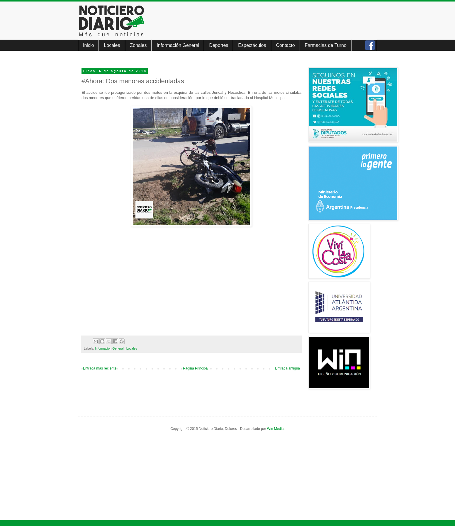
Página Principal (195, 368)
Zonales (138, 45)
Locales (112, 45)
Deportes (218, 45)
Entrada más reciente (99, 368)
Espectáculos (252, 45)
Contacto (285, 45)
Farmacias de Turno (326, 45)
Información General (178, 45)
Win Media (275, 429)
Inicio (88, 45)
